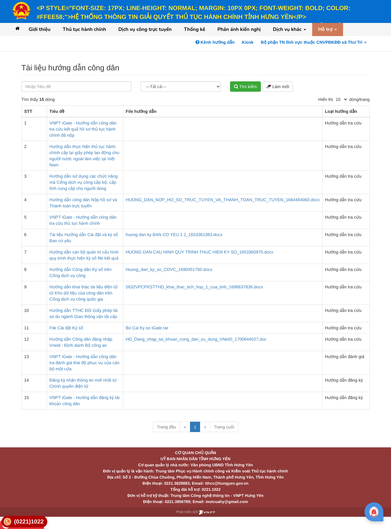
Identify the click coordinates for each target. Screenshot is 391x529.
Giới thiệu (39, 29)
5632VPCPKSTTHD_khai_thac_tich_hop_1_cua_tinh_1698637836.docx (194, 286)
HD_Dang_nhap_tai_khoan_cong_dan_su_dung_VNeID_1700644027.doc (196, 339)
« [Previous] (185, 426)
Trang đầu (166, 426)
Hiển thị (325, 99)
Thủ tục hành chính (84, 29)
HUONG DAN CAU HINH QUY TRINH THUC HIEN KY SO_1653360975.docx (199, 252)
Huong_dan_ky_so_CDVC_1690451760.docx (169, 269)
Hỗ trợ (327, 29)
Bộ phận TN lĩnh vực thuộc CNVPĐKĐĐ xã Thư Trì (314, 42)
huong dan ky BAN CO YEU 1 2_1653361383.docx (174, 234)
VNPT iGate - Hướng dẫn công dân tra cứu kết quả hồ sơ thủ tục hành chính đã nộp (82, 129)
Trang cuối (224, 426)
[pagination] (341, 99)
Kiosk (248, 42)
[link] (24, 522)
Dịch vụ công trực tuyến (145, 29)
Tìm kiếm (245, 86)
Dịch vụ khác (289, 29)
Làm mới (277, 86)
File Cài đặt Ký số (66, 327)
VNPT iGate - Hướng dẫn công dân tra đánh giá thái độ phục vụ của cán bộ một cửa (84, 362)
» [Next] (205, 426)
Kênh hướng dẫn (215, 42)
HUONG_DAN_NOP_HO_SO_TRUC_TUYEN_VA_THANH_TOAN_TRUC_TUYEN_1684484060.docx (223, 199)
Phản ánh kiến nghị (239, 29)
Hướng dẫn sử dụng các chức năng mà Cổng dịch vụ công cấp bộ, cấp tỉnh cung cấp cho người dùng (83, 182)
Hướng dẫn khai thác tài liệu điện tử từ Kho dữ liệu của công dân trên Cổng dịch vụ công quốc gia (83, 292)
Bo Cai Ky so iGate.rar (147, 327)
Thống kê (194, 29)
